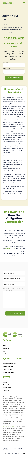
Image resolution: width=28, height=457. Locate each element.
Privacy (5, 382)
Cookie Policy (7, 387)
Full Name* (6, 62)
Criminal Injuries (7, 369)
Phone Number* (7, 68)
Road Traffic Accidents (9, 363)
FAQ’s (4, 354)
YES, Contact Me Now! (15, 313)
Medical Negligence (8, 372)
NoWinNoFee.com (8, 426)
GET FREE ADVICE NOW (14, 78)
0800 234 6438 (15, 38)
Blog (4, 351)
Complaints (6, 390)
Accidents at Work (8, 366)
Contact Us (6, 348)
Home (4, 345)
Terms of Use (6, 384)
